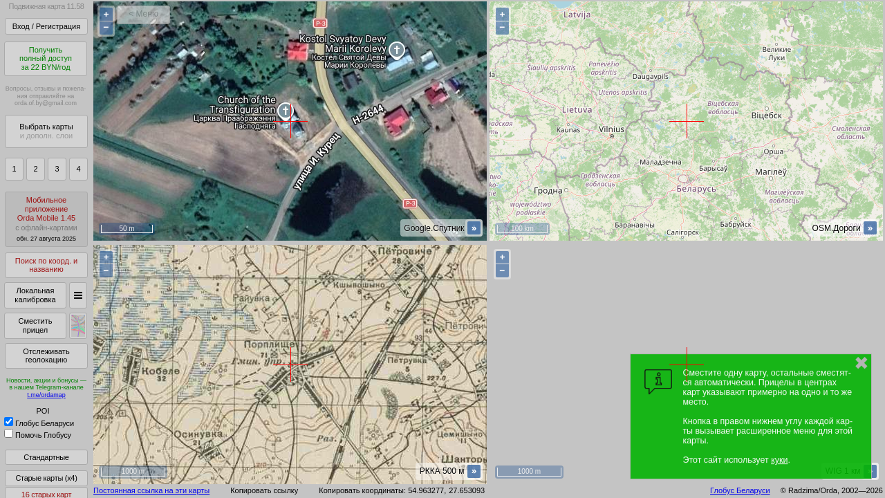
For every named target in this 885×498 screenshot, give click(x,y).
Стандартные (46, 457)
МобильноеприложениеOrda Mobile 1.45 (46, 219)
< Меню (143, 14)
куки (779, 460)
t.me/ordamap (46, 394)
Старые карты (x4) (46, 478)
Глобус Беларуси (39, 423)
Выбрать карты (46, 131)
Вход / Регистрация (46, 26)
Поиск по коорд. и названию (46, 265)
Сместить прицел (35, 325)
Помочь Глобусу (37, 435)
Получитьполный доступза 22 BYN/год (45, 58)
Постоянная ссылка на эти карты (151, 490)
